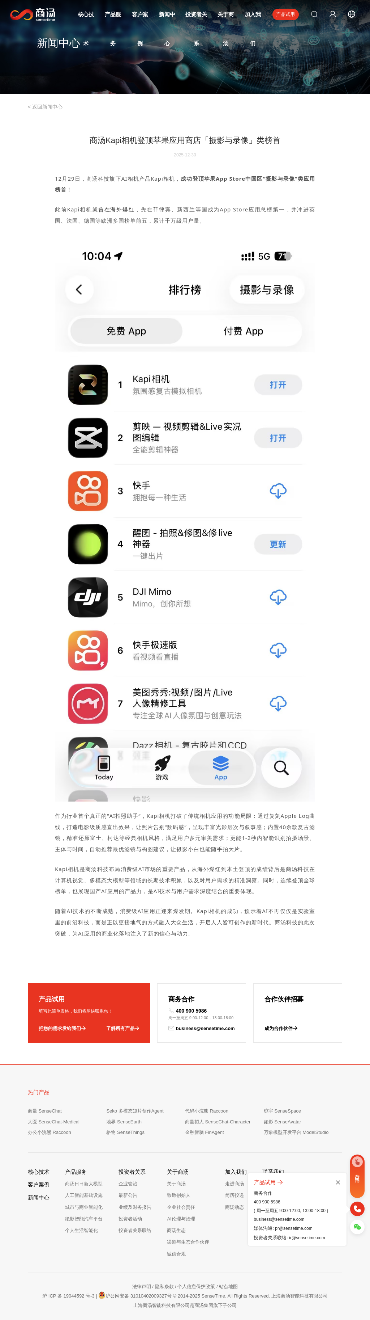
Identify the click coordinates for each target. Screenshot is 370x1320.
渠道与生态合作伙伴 (188, 1242)
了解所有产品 (122, 1028)
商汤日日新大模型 (84, 1183)
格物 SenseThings (125, 1132)
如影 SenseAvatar (282, 1121)
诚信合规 (176, 1254)
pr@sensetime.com (294, 1228)
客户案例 (39, 1184)
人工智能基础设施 (84, 1195)
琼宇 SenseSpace (282, 1111)
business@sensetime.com (201, 1028)
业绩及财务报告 (135, 1207)
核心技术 (39, 1172)
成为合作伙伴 (280, 1028)
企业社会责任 (181, 1207)
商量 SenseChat (45, 1111)
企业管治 (128, 1183)
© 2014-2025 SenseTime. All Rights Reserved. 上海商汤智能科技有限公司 (250, 1296)
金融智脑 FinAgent (204, 1132)
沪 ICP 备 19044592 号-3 (68, 1296)
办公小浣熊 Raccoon (49, 1132)
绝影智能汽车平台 (84, 1219)
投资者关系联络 (135, 1230)
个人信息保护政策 (196, 1286)
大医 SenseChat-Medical (53, 1121)
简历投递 (234, 1195)
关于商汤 (176, 1183)
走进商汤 (234, 1183)
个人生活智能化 (81, 1230)
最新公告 (128, 1195)
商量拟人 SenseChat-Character (217, 1121)
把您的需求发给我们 (62, 1028)
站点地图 (228, 1286)
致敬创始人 (178, 1195)
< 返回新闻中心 (45, 107)
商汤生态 (176, 1230)
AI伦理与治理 (181, 1219)
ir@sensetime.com (307, 1237)
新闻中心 (39, 1197)
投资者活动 (130, 1219)
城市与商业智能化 (84, 1207)
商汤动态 (234, 1207)
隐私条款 (164, 1286)
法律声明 (141, 1286)
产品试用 (285, 14)
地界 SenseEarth (124, 1121)
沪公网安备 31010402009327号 (135, 1295)
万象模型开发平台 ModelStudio (296, 1132)
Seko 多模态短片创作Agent (134, 1111)
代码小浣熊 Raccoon (206, 1111)
